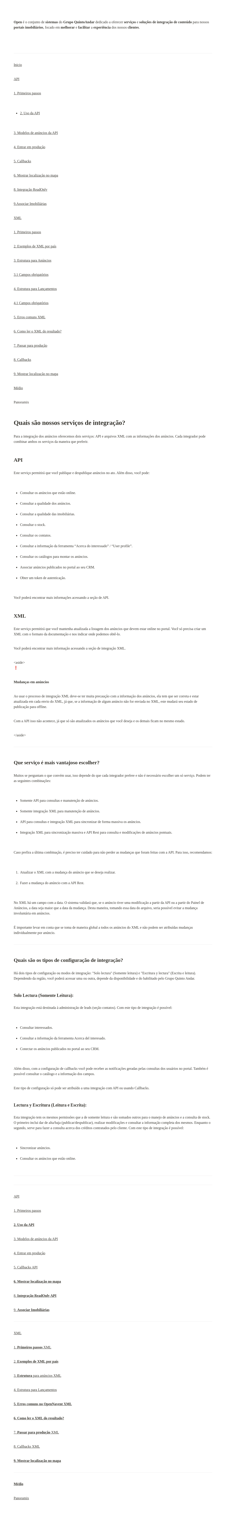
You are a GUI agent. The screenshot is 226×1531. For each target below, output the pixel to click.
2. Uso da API (30, 113)
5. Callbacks (22, 161)
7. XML (36, 1432)
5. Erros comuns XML (29, 317)
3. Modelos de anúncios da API (36, 133)
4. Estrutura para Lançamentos (35, 289)
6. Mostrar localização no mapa (36, 175)
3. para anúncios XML (37, 1375)
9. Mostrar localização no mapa (36, 374)
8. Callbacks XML (27, 1446)
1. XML (32, 1347)
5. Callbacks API (26, 1267)
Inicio (18, 65)
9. (31, 1310)
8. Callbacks (22, 360)
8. (35, 1296)
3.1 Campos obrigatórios (31, 274)
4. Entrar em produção (29, 147)
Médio (18, 388)
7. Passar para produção (30, 345)
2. (36, 1361)
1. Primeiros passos (27, 93)
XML (18, 218)
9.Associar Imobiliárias (30, 204)
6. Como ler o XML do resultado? (38, 331)
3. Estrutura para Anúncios (32, 260)
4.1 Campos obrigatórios (31, 303)
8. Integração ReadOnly (30, 189)
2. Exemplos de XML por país (35, 246)
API (16, 79)
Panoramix (21, 1498)
